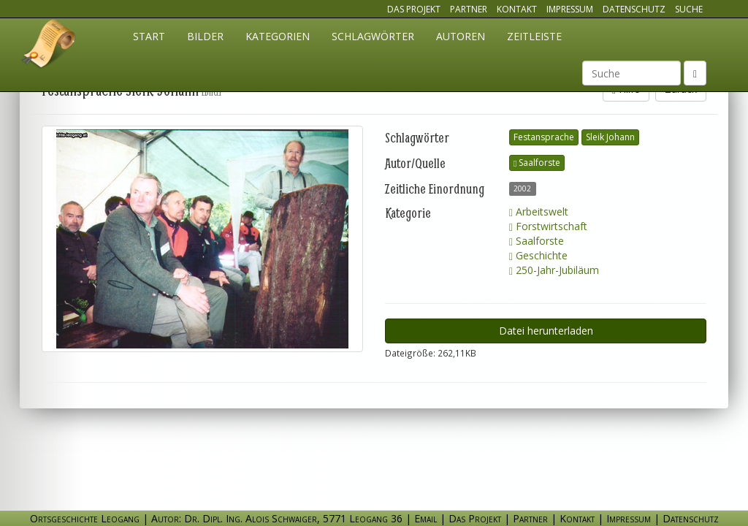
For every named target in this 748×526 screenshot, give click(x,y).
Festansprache (544, 137)
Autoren (460, 36)
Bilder (205, 36)
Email (425, 518)
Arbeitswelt (538, 211)
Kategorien (277, 36)
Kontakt (517, 9)
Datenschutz (634, 9)
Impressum (569, 9)
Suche (689, 9)
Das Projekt (413, 9)
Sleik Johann (610, 137)
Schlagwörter (373, 36)
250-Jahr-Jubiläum (554, 270)
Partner (468, 9)
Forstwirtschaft (548, 226)
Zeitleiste (534, 36)
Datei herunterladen (546, 331)
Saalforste (537, 162)
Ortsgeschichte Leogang (49, 46)
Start (149, 36)
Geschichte (538, 255)
